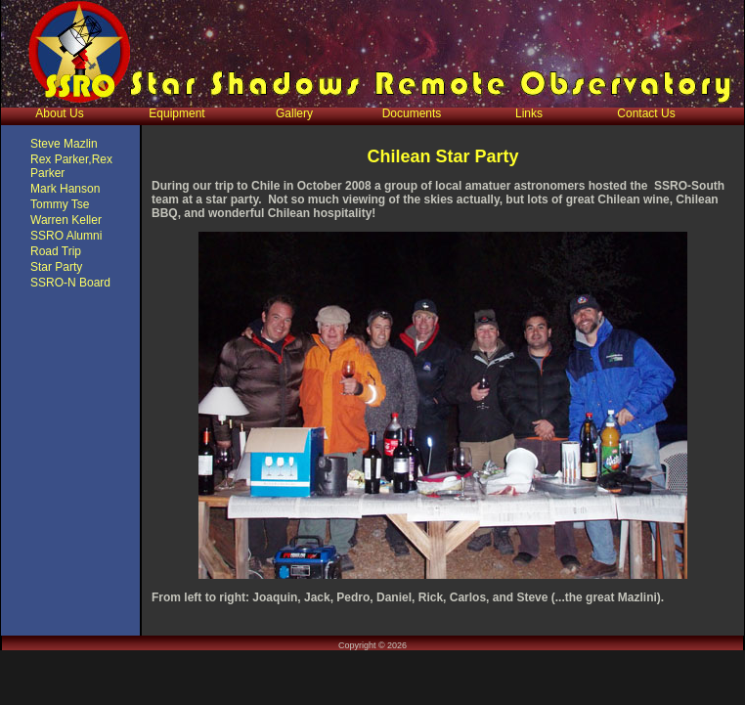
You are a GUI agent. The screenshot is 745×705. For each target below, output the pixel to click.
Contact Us (646, 113)
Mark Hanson (65, 189)
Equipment (176, 113)
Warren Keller (66, 220)
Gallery (294, 113)
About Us (59, 113)
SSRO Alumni (66, 235)
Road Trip (55, 251)
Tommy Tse (59, 204)
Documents (412, 113)
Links (529, 113)
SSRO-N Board (70, 282)
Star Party (56, 267)
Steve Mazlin (64, 144)
